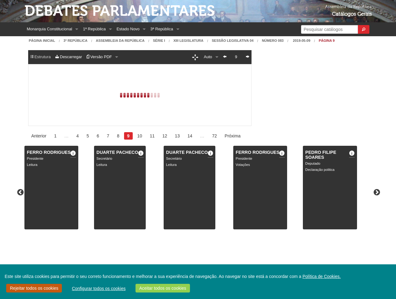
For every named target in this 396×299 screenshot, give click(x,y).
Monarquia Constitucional (49, 29)
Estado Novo (128, 29)
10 (139, 135)
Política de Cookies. (322, 276)
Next (376, 192)
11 (152, 135)
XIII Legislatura (188, 40)
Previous (20, 192)
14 (189, 135)
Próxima (232, 135)
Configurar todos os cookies (99, 288)
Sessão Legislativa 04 (232, 40)
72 (214, 135)
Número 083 (272, 40)
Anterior (38, 135)
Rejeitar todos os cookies (34, 288)
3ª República (161, 29)
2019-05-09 (301, 40)
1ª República (94, 29)
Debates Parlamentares (119, 11)
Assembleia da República (120, 40)
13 (177, 135)
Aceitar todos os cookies (162, 288)
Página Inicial (42, 40)
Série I (159, 40)
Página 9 (327, 40)
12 (164, 135)
